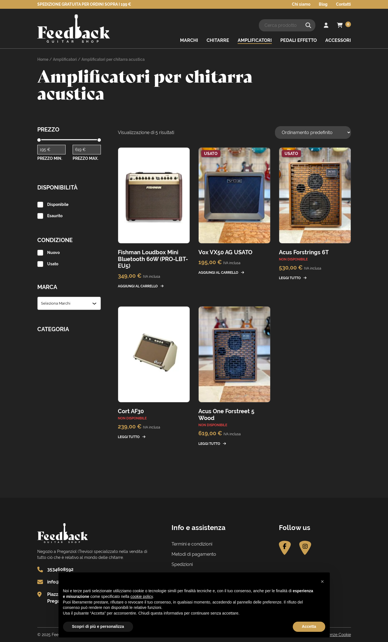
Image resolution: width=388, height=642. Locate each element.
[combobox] (66, 303)
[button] (322, 581)
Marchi (189, 40)
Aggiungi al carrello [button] (138, 286)
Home (42, 59)
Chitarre (218, 40)
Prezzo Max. (85, 158)
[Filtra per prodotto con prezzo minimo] (51, 149)
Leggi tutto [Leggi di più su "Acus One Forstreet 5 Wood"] (209, 443)
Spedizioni (182, 564)
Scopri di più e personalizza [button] (98, 626)
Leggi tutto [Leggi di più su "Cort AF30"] (129, 437)
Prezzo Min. (49, 158)
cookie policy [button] (141, 596)
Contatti (343, 4)
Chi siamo (301, 4)
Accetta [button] (309, 626)
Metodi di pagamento (194, 554)
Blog (323, 4)
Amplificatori (255, 40)
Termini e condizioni (192, 544)
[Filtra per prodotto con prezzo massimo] (87, 149)
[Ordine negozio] (313, 132)
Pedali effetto (298, 40)
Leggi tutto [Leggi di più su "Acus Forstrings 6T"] (290, 278)
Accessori (338, 40)
